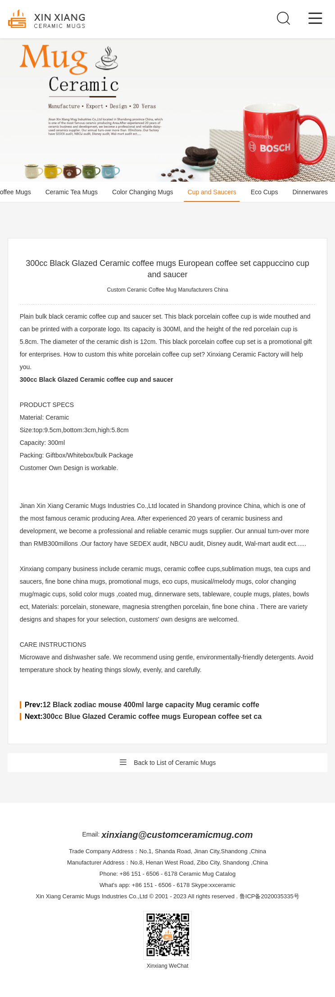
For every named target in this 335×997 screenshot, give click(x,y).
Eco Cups (264, 192)
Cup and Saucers (212, 192)
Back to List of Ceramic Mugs (167, 762)
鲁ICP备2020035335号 (269, 896)
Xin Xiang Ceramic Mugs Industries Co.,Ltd (92, 896)
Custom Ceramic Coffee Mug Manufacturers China (167, 290)
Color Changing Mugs (142, 192)
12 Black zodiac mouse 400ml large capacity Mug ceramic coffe (151, 705)
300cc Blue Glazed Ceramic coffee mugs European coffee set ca (152, 716)
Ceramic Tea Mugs (71, 192)
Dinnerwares (310, 192)
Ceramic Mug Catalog (207, 873)
